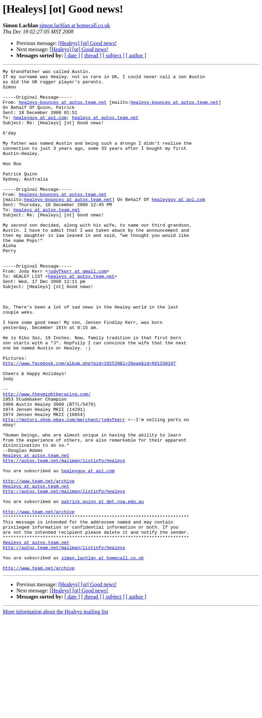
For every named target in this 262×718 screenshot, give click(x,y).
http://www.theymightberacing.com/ (46, 459)
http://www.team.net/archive (39, 564)
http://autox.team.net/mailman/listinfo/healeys (64, 539)
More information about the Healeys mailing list (55, 712)
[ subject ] (114, 55)
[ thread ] (91, 55)
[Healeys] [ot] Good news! (87, 43)
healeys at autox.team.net (105, 128)
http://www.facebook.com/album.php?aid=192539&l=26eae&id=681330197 (89, 422)
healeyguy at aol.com (40, 128)
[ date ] (72, 55)
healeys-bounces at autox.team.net (62, 109)
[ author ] (136, 55)
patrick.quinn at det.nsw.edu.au (102, 588)
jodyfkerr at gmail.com (77, 312)
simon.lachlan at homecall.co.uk (75, 25)
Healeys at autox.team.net (36, 533)
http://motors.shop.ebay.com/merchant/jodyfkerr (64, 490)
